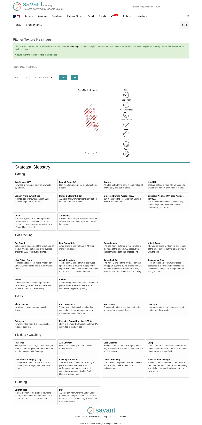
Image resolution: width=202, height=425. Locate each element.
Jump (150, 343)
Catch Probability (112, 360)
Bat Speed (20, 243)
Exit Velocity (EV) (23, 182)
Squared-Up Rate (156, 260)
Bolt (61, 390)
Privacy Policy (95, 416)
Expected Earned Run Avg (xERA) (75, 321)
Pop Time (19, 343)
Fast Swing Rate (67, 243)
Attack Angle (154, 243)
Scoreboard (57, 16)
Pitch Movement (67, 304)
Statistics (127, 16)
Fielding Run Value (68, 360)
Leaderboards (142, 16)
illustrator (29, 16)
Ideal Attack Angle (23, 260)
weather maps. (73, 46)
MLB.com (123, 416)
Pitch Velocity (21, 304)
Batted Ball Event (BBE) (70, 196)
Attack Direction (67, 260)
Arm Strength (65, 343)
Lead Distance (110, 343)
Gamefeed (43, 16)
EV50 (17, 216)
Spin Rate (152, 304)
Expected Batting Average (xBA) (119, 196)
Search (91, 16)
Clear (75, 77)
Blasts (18, 280)
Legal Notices (110, 416)
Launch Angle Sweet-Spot (27, 196)
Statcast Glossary (32, 166)
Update (63, 77)
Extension (20, 321)
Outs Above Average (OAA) (28, 360)
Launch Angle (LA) (68, 182)
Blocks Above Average (159, 360)
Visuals (102, 16)
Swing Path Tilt (111, 260)
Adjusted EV (65, 216)
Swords (62, 280)
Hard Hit (152, 182)
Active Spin (109, 304)
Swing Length (110, 243)
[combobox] (160, 6)
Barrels (107, 182)
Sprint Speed (21, 390)
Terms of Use (81, 416)
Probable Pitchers (75, 16)
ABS (114, 16)
